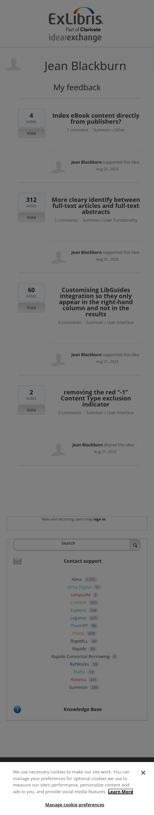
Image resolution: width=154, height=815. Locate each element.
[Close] (143, 772)
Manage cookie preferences (74, 805)
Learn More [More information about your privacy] (120, 792)
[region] (77, 788)
